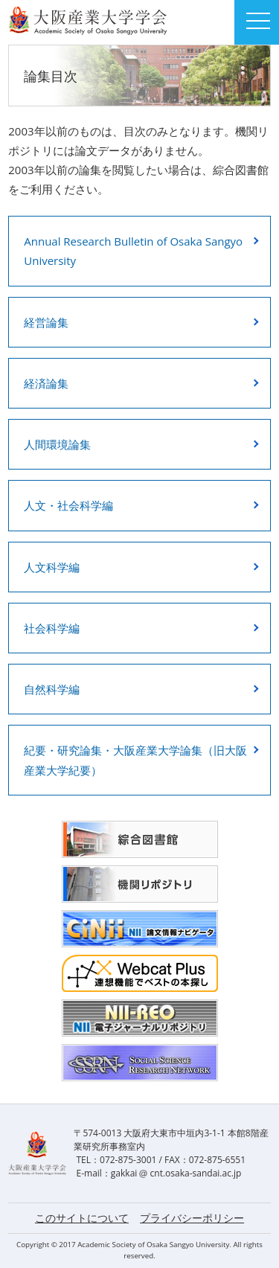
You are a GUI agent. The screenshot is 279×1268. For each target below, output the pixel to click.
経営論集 (46, 322)
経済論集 (46, 383)
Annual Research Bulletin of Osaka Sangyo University (133, 251)
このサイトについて (82, 1218)
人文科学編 (52, 567)
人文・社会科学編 (68, 505)
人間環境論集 (57, 444)
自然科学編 (52, 689)
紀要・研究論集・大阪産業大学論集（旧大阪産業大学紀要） (135, 760)
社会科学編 (52, 628)
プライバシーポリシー (192, 1218)
